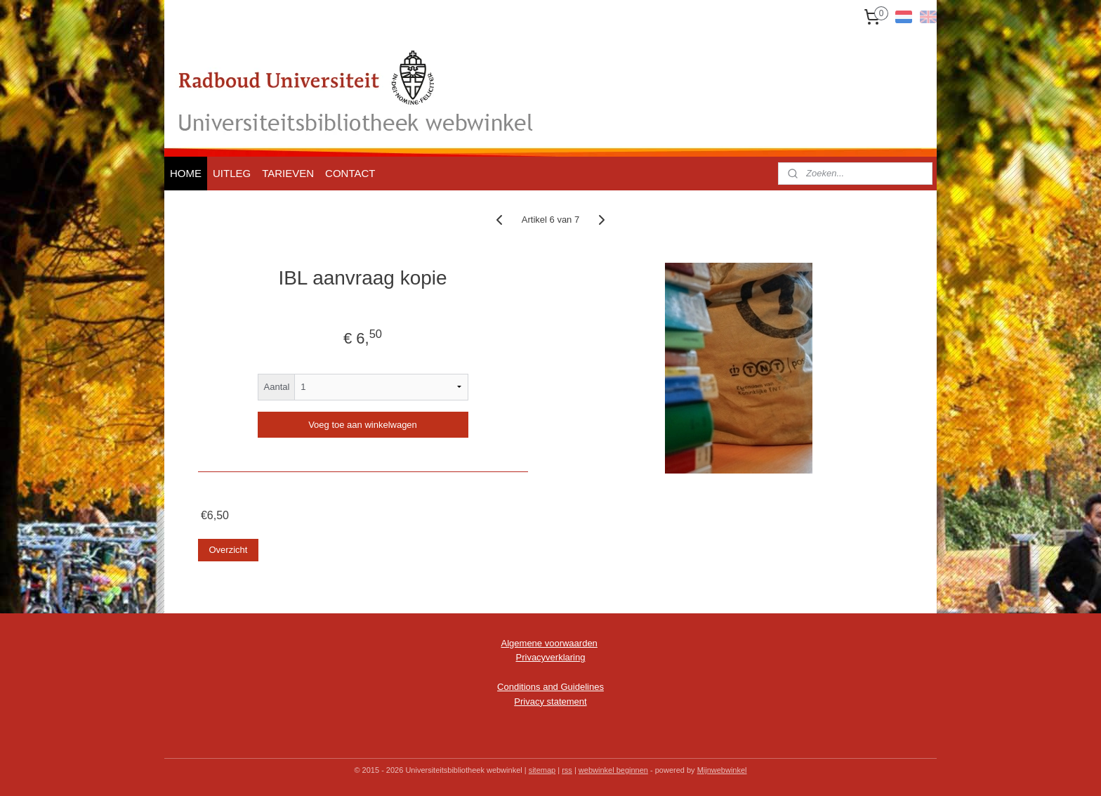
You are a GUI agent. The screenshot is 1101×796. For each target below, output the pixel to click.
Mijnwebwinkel (722, 770)
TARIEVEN (288, 173)
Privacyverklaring (551, 657)
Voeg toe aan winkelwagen (362, 424)
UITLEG (232, 173)
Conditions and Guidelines (550, 686)
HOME (186, 173)
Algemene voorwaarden (549, 643)
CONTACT (350, 173)
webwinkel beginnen (613, 770)
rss (567, 770)
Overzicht (228, 549)
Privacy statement (550, 701)
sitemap (542, 770)
